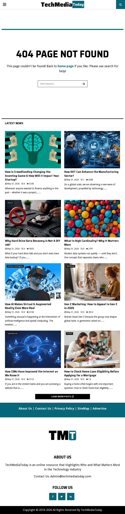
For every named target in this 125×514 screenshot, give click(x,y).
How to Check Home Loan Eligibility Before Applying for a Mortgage (91, 373)
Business (10, 134)
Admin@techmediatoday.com (70, 476)
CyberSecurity (12, 333)
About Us (25, 408)
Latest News (14, 123)
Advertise (99, 408)
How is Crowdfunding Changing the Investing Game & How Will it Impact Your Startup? (32, 175)
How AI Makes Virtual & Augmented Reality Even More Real (28, 306)
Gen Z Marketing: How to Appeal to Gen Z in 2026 (90, 306)
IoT (68, 134)
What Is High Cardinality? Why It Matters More (91, 242)
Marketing (70, 266)
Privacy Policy (64, 408)
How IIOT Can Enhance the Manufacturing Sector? (91, 173)
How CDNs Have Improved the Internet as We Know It (31, 373)
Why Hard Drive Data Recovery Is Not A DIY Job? (32, 242)
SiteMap (83, 408)
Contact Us (43, 408)
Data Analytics (72, 203)
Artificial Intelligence (15, 266)
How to (10, 203)
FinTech (69, 333)
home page (66, 66)
